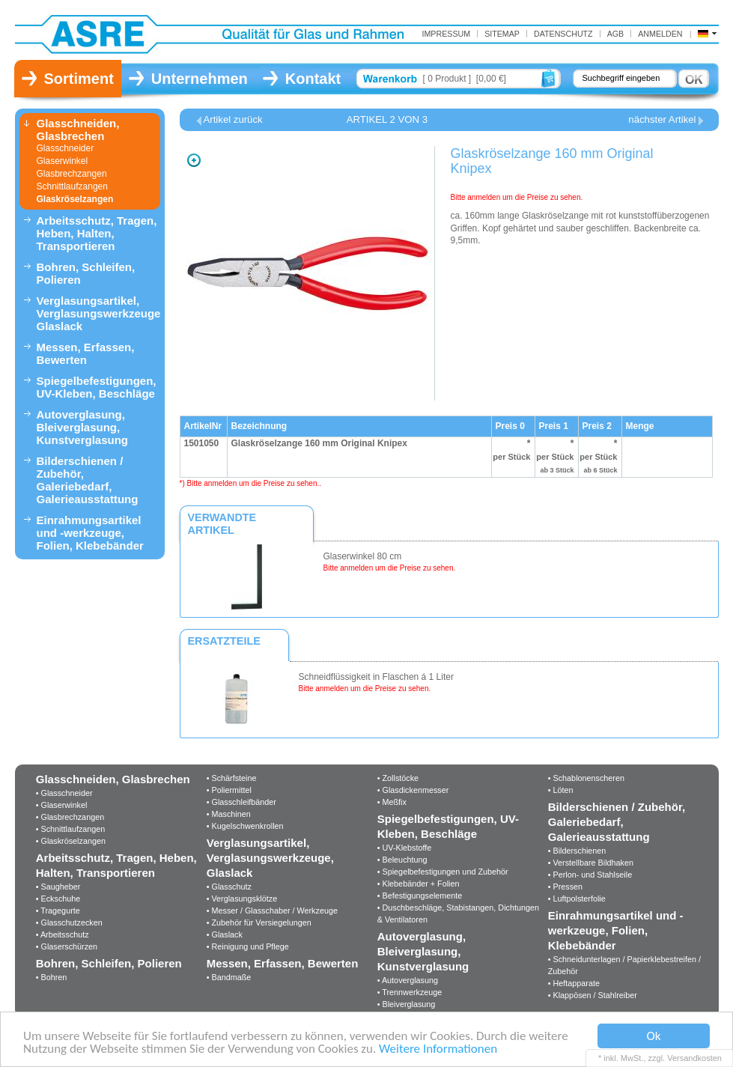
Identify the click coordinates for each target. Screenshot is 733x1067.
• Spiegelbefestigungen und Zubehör (442, 871)
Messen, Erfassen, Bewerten (86, 353)
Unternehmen (199, 78)
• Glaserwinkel (62, 804)
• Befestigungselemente (420, 895)
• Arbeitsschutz (62, 934)
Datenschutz (563, 33)
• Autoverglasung (407, 980)
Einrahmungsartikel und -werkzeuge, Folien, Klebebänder (90, 533)
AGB (615, 33)
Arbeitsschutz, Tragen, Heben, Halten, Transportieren (97, 233)
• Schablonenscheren (586, 777)
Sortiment (79, 78)
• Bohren (51, 977)
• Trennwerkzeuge (409, 992)
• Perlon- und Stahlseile (590, 874)
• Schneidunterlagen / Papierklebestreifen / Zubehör (624, 965)
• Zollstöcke (398, 777)
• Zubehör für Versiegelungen (259, 922)
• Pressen (565, 886)
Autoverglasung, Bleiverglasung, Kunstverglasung (83, 427)
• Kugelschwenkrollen (245, 825)
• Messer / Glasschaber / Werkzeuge (272, 910)
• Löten (561, 789)
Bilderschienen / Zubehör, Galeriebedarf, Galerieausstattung (88, 480)
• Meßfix (392, 801)
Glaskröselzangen (75, 199)
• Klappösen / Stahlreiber (592, 995)
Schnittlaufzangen (72, 186)
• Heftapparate (574, 983)
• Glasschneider (64, 792)
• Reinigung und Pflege (248, 946)
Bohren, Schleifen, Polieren (86, 273)
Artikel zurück (233, 120)
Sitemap (502, 33)
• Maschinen (229, 813)
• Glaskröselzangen (71, 840)
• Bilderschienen (577, 850)
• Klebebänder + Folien (418, 883)
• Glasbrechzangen (70, 816)
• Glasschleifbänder (241, 801)
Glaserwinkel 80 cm (362, 556)
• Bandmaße (229, 977)
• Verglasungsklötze (242, 898)
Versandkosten (694, 1058)
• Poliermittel (229, 789)
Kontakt (313, 78)
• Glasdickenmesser (413, 789)
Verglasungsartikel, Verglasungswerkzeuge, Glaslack (98, 313)
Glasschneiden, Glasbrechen (78, 129)
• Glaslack (225, 934)
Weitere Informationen (438, 1049)
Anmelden (660, 33)
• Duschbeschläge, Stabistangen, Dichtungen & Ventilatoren (458, 913)
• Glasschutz (229, 886)
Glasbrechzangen (72, 173)
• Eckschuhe (58, 898)
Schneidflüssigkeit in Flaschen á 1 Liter (376, 677)
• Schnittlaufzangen (71, 828)
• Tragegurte (58, 910)
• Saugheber (58, 886)
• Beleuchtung (402, 859)
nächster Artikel (662, 120)
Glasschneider (65, 148)
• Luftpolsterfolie (577, 898)
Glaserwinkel (62, 161)
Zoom (194, 160)
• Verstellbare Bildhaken (590, 862)
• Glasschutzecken (69, 922)
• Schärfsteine (232, 777)
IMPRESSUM (446, 33)
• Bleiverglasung (406, 1004)
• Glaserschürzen (66, 946)
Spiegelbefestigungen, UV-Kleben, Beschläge (96, 387)
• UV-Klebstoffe (404, 847)
